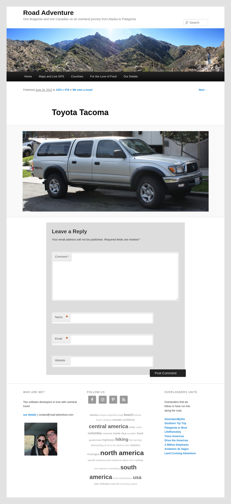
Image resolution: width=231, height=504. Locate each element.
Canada (117, 419)
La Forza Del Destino (114, 445)
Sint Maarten (100, 468)
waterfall (115, 484)
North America (122, 452)
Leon (127, 445)
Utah (96, 484)
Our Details (131, 76)
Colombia (95, 433)
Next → (203, 89)
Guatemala (95, 439)
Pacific (91, 460)
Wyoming (125, 484)
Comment (62, 256)
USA (137, 477)
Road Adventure (48, 12)
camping (106, 420)
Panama (100, 460)
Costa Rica (119, 433)
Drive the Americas (176, 440)
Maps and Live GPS (51, 76)
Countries (77, 76)
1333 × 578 (62, 89)
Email (61, 339)
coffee (139, 427)
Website (60, 360)
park (108, 460)
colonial (107, 433)
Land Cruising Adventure (180, 453)
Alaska (94, 415)
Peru (125, 460)
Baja (121, 415)
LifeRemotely (173, 431)
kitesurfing (97, 445)
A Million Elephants (177, 444)
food (140, 433)
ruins (131, 460)
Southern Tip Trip (175, 423)
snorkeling (114, 468)
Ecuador (131, 433)
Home (28, 76)
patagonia (117, 460)
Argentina (112, 415)
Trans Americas (174, 436)
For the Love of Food (103, 76)
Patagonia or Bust (176, 427)
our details (29, 414)
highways (108, 440)
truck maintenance (122, 478)
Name (61, 317)
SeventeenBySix (175, 419)
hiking (121, 439)
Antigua (103, 415)
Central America (108, 426)
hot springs (135, 440)
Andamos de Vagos (177, 449)
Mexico (135, 445)
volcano (104, 483)
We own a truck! (83, 89)
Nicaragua (93, 454)
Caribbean (129, 419)
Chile (132, 427)
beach (129, 415)
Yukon (134, 484)
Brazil (99, 420)
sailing (139, 460)
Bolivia (137, 415)
